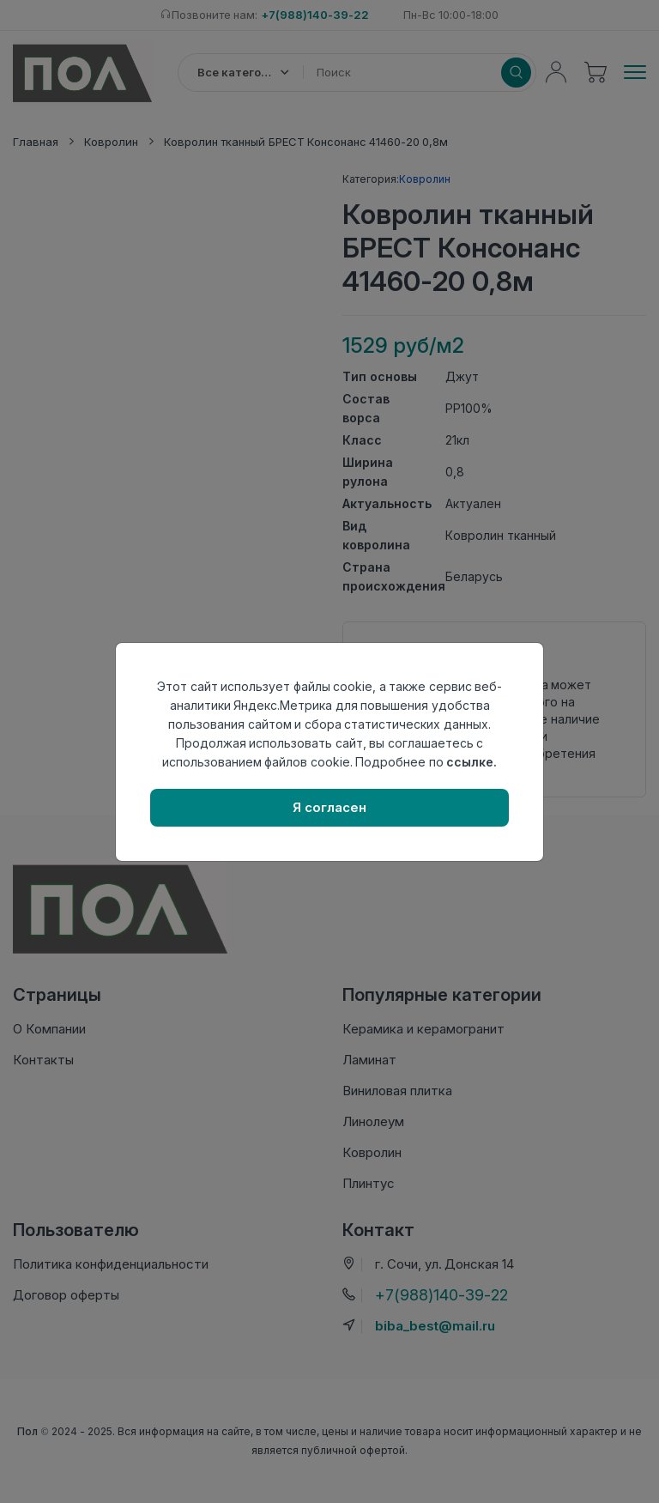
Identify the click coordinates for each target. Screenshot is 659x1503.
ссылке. (471, 762)
